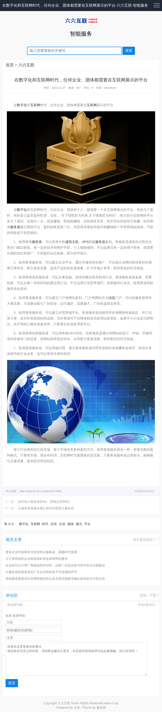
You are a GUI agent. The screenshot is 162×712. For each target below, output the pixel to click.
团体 (70, 524)
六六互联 (26, 65)
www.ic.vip (111, 703)
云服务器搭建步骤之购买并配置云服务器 (46, 508)
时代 (45, 524)
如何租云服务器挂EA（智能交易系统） (45, 501)
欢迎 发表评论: (16, 615)
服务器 (15, 227)
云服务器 (98, 242)
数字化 (22, 105)
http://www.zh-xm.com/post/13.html (40, 491)
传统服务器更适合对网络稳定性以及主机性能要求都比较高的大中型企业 (55, 578)
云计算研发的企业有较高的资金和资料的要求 (37, 558)
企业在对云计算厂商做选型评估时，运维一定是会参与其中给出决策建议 (55, 565)
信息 (112, 298)
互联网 (35, 105)
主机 (77, 707)
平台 (87, 524)
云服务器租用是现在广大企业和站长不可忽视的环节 (41, 572)
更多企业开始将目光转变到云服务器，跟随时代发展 (41, 552)
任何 (54, 524)
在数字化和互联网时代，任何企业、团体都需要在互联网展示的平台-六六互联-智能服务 (75, 5)
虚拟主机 (72, 242)
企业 (62, 524)
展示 (79, 524)
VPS (85, 242)
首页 (10, 65)
